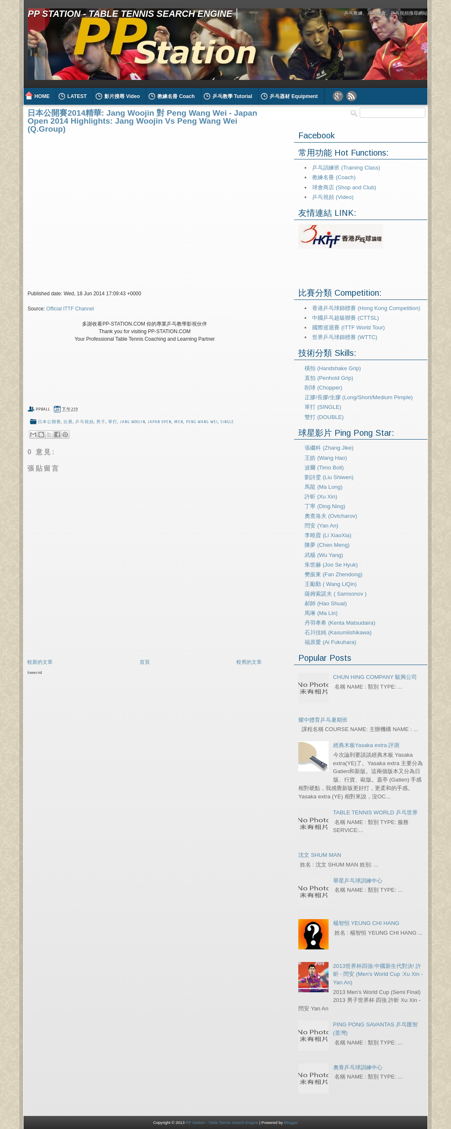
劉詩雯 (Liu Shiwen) (329, 477)
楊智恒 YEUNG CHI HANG (366, 923)
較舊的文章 (249, 662)
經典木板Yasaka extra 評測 (366, 745)
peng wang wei (202, 421)
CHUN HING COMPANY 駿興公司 (375, 677)
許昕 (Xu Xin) (321, 496)
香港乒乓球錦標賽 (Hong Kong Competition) (366, 308)
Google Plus (338, 96)
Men (178, 421)
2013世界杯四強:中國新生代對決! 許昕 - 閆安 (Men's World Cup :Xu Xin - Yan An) (378, 974)
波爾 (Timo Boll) (324, 467)
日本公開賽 (49, 421)
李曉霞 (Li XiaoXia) (328, 535)
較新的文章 (40, 662)
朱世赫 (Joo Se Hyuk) (331, 565)
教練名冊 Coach (175, 96)
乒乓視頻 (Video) (332, 197)
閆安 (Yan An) (321, 525)
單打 (112, 421)
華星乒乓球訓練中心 (357, 880)
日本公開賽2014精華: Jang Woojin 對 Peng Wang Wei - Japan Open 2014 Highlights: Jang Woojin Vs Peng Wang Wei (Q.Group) (142, 121)
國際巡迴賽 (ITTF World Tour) (348, 327)
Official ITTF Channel (70, 309)
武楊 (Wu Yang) (324, 555)
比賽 (68, 421)
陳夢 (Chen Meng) (327, 545)
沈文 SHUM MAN (319, 855)
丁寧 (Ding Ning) (325, 506)
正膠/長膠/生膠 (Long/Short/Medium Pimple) (359, 397)
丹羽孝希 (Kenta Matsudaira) (340, 623)
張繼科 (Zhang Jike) (329, 448)
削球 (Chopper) (323, 387)
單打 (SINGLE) (323, 407)
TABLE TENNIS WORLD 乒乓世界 (375, 812)
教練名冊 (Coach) (333, 177)
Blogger (291, 1122)
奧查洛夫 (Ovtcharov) (331, 516)
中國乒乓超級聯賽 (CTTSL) (345, 318)
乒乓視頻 (84, 421)
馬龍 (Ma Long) (323, 487)
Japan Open (160, 421)
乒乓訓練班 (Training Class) (346, 167)
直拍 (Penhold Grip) (329, 378)
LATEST (77, 96)
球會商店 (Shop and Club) (344, 187)
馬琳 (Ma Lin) (321, 613)
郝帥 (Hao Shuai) (326, 603)
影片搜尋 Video (122, 96)
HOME (42, 96)
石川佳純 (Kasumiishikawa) (338, 632)
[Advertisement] (125, 692)
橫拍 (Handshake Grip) (333, 368)
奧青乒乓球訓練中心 (357, 1067)
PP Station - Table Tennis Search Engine (130, 13)
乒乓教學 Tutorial (232, 96)
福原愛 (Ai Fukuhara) (330, 642)
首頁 (145, 662)
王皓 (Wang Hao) (326, 458)
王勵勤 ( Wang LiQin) (331, 584)
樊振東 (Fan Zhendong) (333, 574)
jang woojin (133, 421)
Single (227, 421)
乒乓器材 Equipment (294, 96)
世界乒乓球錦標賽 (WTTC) (344, 337)
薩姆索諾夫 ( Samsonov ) (335, 594)
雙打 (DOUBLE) (324, 417)
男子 (101, 421)
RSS (351, 96)
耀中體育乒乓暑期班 (323, 720)
